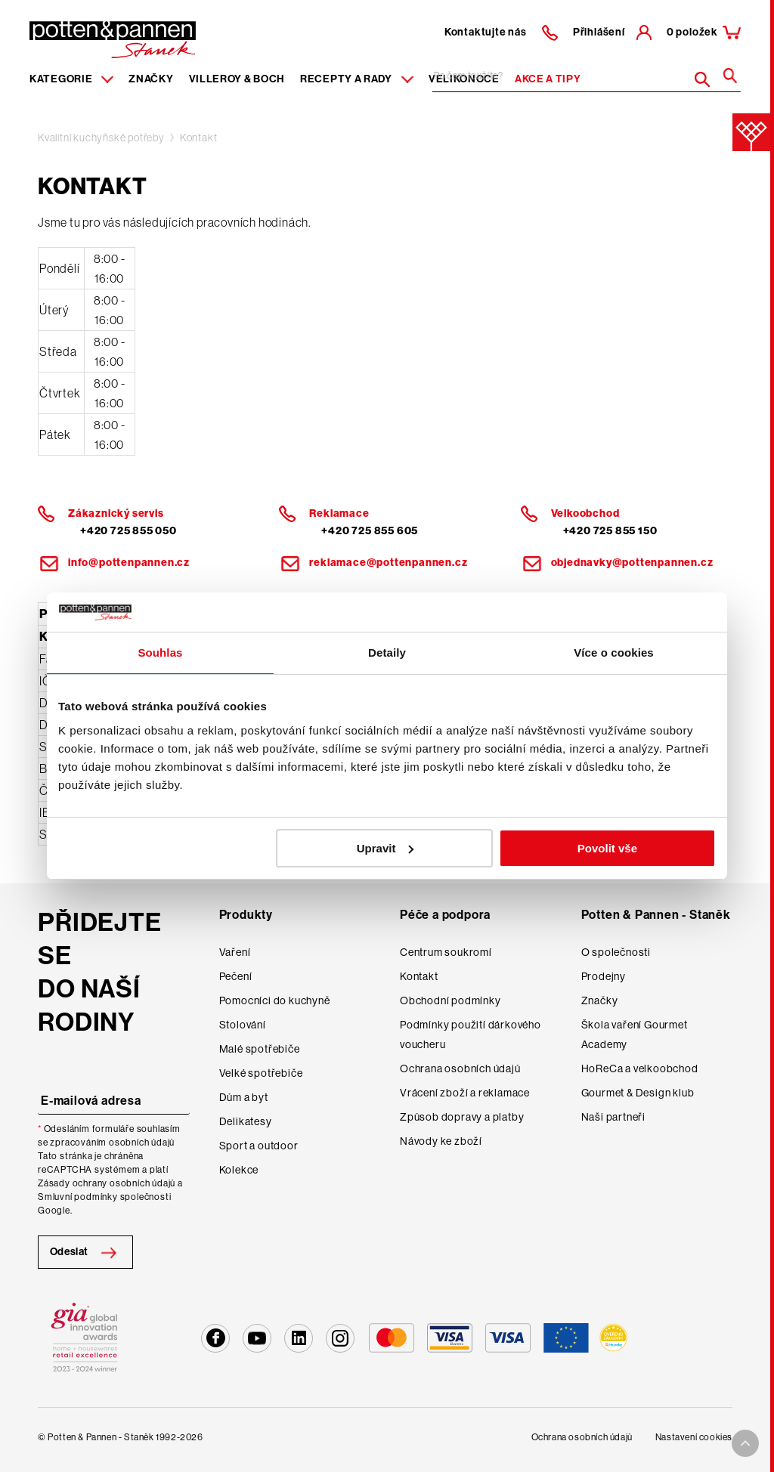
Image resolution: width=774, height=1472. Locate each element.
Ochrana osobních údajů (460, 1068)
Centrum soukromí (446, 952)
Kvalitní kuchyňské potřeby (101, 137)
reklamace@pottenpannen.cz (388, 562)
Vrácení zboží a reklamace (465, 1093)
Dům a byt (243, 1097)
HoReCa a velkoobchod (639, 1068)
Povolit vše (607, 848)
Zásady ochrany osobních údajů (106, 1183)
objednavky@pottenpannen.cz (632, 562)
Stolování (242, 1025)
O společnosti (616, 952)
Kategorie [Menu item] (71, 79)
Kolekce (239, 1170)
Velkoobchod (585, 513)
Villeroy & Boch (237, 79)
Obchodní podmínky (450, 1000)
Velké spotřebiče (261, 1073)
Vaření (235, 952)
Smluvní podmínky (78, 1197)
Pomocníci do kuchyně (274, 1000)
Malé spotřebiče (259, 1049)
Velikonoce (464, 79)
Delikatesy (245, 1121)
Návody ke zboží (441, 1141)
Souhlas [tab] (160, 652)
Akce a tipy (548, 79)
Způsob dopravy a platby (462, 1117)
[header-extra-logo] (89, 34)
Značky (150, 79)
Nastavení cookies (693, 1437)
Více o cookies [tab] (614, 652)
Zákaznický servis (116, 513)
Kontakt (199, 137)
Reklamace (339, 513)
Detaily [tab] (387, 652)
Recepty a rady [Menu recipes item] (356, 79)
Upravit (385, 848)
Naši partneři (613, 1117)
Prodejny (603, 976)
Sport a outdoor (259, 1146)
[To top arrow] (745, 1443)
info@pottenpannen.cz (129, 562)
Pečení (235, 976)
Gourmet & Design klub (638, 1093)
